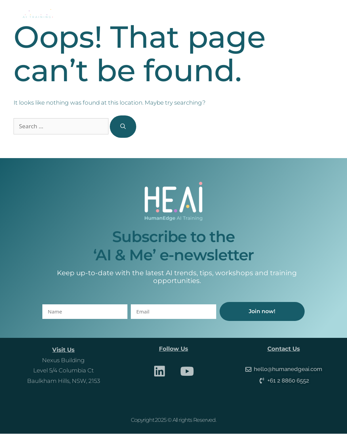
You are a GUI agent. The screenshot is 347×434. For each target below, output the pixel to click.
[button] (323, 14)
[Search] (123, 126)
